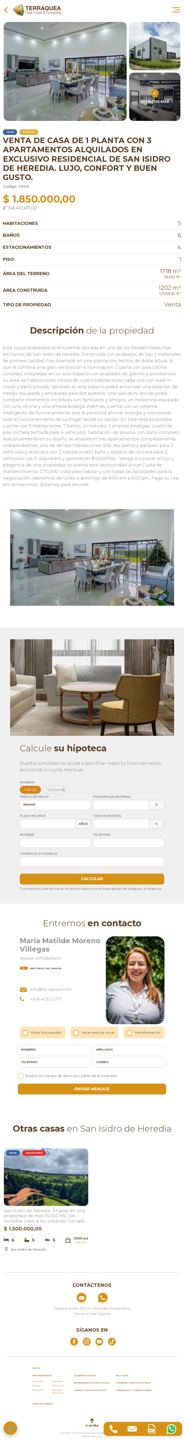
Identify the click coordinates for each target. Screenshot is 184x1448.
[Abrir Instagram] (86, 1341)
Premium (58, 1385)
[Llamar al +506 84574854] (113, 1297)
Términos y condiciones (133, 1390)
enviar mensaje (92, 1089)
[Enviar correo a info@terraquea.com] (70, 1297)
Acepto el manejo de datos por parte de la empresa (67, 1075)
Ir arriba (92, 1422)
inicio (36, 1368)
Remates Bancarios (57, 1391)
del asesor (40, 968)
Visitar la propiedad (42, 1032)
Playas (36, 1385)
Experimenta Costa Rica (91, 1382)
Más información (144, 1032)
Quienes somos (85, 1375)
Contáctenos (42, 1403)
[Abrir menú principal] (176, 10)
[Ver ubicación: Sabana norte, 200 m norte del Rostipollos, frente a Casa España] (92, 1309)
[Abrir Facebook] (74, 1341)
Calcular (92, 879)
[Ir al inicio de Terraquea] (37, 10)
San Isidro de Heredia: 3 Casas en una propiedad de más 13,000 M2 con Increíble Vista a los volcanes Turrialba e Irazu (45, 1216)
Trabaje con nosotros (133, 1382)
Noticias (122, 1375)
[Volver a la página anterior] (6, 9)
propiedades (42, 1375)
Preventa (37, 1390)
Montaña (57, 1381)
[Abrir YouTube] (99, 1341)
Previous (7, 1177)
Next (85, 1177)
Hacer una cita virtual (94, 1032)
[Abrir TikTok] (112, 1341)
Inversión (37, 1381)
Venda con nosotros (90, 1390)
